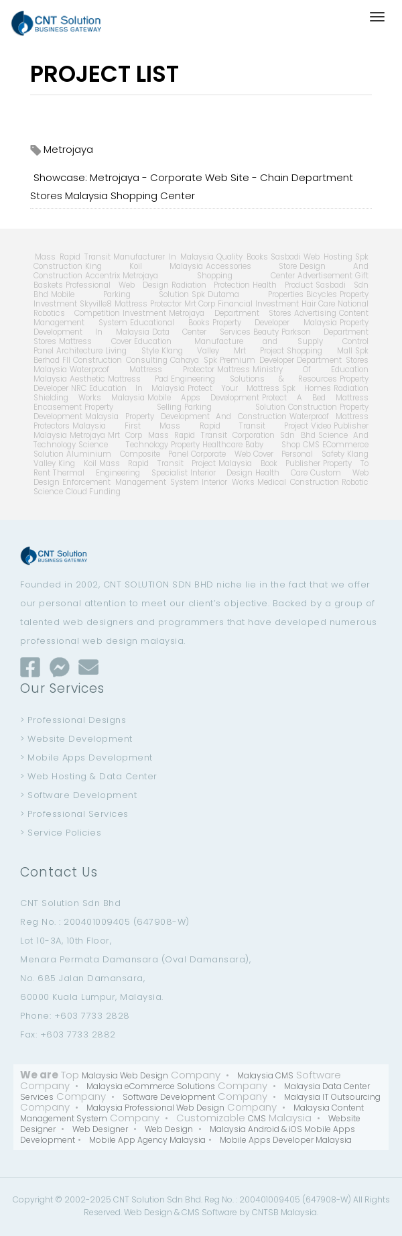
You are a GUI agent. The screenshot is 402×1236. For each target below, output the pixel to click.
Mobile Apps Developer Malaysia (286, 1139)
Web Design (169, 1129)
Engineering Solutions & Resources (254, 379)
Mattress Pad (138, 379)
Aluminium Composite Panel (127, 454)
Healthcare (222, 444)
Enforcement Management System (130, 482)
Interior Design (221, 472)
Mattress (233, 369)
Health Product (283, 285)
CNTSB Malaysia (284, 1212)
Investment (144, 313)
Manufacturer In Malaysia (163, 256)
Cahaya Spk (193, 360)
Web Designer (100, 1129)
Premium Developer (257, 360)
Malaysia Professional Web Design (155, 1107)
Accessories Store (251, 266)
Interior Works (228, 482)
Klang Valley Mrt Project (223, 350)
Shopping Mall (319, 350)
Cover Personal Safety (298, 454)
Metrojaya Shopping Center (209, 275)
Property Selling (133, 407)
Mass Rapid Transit (73, 256)
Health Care (281, 472)
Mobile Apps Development (203, 397)
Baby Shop (272, 444)
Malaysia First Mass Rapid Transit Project (190, 425)
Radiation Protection (211, 285)
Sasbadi (286, 256)
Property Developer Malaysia (275, 322)
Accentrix (102, 275)
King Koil (77, 463)
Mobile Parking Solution (120, 294)
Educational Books (170, 322)
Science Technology (123, 444)
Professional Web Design (117, 285)
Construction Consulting (120, 360)
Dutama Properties (256, 294)
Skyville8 (96, 303)
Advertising (315, 313)
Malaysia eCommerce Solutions (150, 1086)
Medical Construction (298, 482)
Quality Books (242, 256)
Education (153, 341)
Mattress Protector (148, 303)
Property (185, 444)
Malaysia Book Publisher (269, 463)
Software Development (169, 1097)
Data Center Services (201, 332)
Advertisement (324, 275)
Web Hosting (328, 256)
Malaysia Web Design (125, 1075)
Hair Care (319, 303)
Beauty (266, 332)
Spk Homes (306, 388)
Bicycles (321, 294)
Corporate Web (221, 454)
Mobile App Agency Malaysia (147, 1139)
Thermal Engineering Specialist (120, 472)
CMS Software (209, 1212)
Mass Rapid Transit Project (157, 463)
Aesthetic (87, 379)
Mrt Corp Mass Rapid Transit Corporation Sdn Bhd (212, 435)
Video (321, 425)
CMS (311, 444)
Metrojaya (87, 435)
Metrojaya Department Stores (230, 313)
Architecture (79, 350)
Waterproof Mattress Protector (142, 369)
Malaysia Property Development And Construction (186, 416)
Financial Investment (258, 303)
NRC (78, 388)
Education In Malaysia (137, 388)
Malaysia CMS (265, 1075)
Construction (312, 407)
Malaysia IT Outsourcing (332, 1097)
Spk (198, 294)
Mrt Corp (200, 303)
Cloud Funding (93, 491)
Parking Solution (234, 407)
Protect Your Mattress (233, 388)
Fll (66, 360)
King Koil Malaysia (144, 266)
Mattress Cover (95, 341)
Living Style (132, 350)
